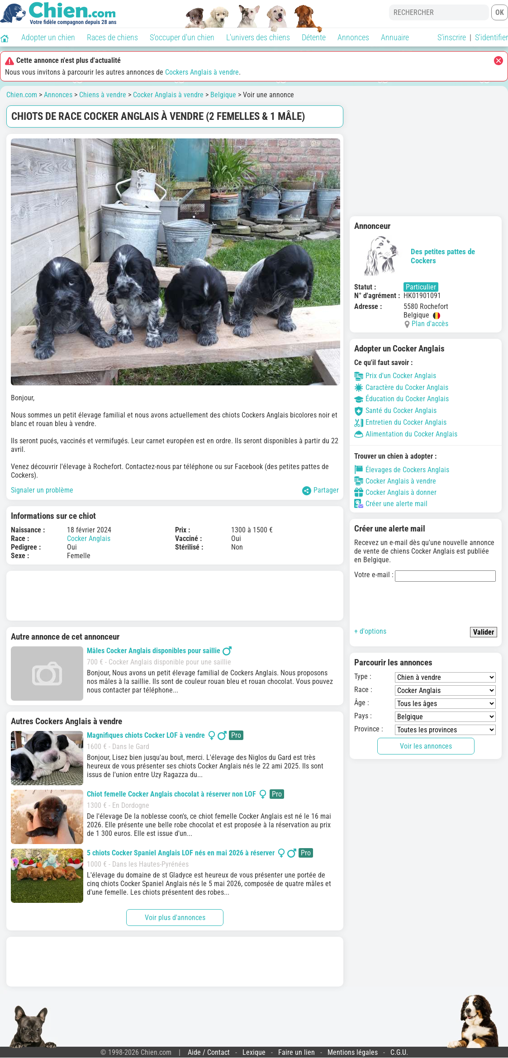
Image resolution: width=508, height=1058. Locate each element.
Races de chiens (112, 37)
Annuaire (395, 37)
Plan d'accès (430, 323)
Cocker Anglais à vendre (168, 94)
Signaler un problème (42, 490)
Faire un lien (296, 1052)
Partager (320, 490)
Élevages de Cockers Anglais (401, 469)
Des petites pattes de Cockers (414, 256)
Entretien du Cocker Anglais (400, 422)
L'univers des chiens (258, 37)
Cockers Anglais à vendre (202, 72)
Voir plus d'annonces (175, 917)
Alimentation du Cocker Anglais (405, 434)
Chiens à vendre (102, 94)
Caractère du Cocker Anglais (401, 387)
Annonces (353, 37)
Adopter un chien (48, 37)
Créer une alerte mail (390, 503)
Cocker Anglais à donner (395, 492)
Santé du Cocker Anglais (395, 410)
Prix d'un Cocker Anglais (395, 375)
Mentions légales (353, 1052)
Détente (314, 37)
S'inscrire (451, 37)
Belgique (223, 94)
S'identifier (491, 37)
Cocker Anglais (88, 538)
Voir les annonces (426, 746)
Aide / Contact (209, 1052)
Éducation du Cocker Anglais (401, 398)
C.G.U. (399, 1052)
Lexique (254, 1052)
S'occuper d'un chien (182, 37)
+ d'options (370, 631)
